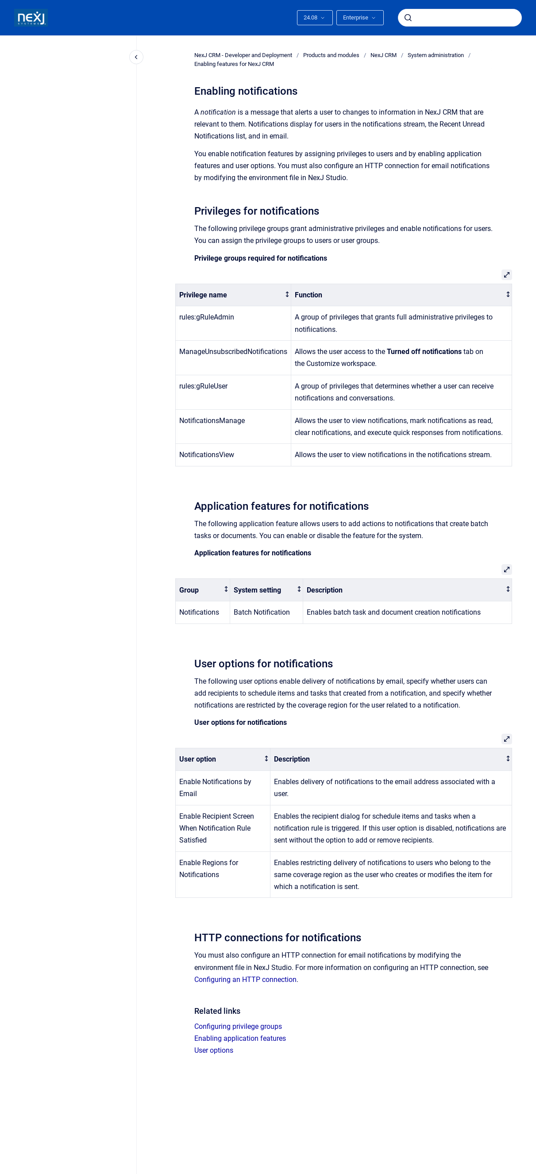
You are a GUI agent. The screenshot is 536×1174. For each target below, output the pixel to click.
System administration (436, 55)
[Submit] (408, 18)
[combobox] (459, 17)
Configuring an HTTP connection (245, 979)
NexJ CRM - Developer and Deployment (243, 55)
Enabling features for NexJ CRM (234, 64)
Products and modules (331, 55)
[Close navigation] (136, 57)
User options (213, 1050)
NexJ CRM (383, 55)
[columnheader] (233, 295)
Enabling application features (240, 1038)
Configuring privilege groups (238, 1026)
